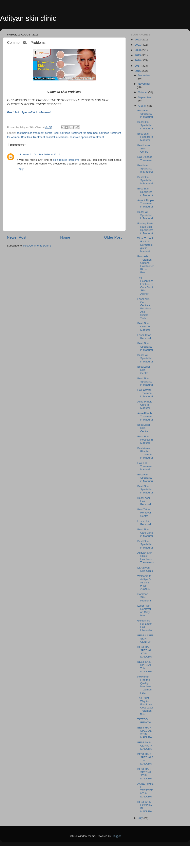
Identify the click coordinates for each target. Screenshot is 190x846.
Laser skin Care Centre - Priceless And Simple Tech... (144, 308)
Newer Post (16, 237)
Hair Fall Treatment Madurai (144, 466)
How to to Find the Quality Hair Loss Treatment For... (144, 684)
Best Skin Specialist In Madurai (145, 180)
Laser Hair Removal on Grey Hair (144, 610)
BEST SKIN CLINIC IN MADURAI (145, 745)
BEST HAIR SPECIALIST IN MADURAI (145, 651)
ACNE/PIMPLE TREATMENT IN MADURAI (145, 790)
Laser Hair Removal (144, 523)
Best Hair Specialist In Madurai (145, 168)
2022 (138, 39)
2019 (138, 55)
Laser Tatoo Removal (144, 337)
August (142, 105)
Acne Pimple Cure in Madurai (144, 404)
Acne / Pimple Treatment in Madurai (145, 203)
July (140, 817)
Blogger (116, 836)
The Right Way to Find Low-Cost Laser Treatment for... (145, 705)
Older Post (113, 237)
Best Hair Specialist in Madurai (145, 113)
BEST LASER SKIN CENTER (145, 638)
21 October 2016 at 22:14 (45, 154)
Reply (20, 168)
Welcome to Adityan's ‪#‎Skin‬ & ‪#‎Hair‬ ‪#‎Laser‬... (144, 582)
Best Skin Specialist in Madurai (145, 125)
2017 (138, 65)
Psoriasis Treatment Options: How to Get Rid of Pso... (145, 264)
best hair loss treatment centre (34, 132)
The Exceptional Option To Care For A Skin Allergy (145, 285)
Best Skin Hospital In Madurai (145, 136)
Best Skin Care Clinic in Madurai (145, 532)
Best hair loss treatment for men (73, 132)
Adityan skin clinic (28, 18)
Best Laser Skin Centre (143, 148)
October (143, 92)
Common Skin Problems (144, 597)
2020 (138, 50)
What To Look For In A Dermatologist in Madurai (145, 245)
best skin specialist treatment (86, 137)
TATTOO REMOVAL (145, 721)
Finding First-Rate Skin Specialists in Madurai (145, 228)
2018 (138, 60)
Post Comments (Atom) (37, 245)
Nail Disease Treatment (144, 158)
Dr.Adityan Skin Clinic (145, 569)
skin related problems (66, 159)
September (144, 97)
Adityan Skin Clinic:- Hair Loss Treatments (145, 557)
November (144, 83)
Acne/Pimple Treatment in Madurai (145, 416)
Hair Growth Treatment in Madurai (145, 393)
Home (65, 237)
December (144, 75)
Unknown (23, 154)
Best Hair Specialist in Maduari (145, 477)
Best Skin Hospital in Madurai (145, 439)
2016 (138, 70)
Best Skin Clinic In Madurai (143, 326)
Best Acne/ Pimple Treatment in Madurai (145, 453)
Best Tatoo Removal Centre (144, 512)
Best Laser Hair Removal (144, 501)
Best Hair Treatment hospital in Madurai (44, 137)
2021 (138, 44)
